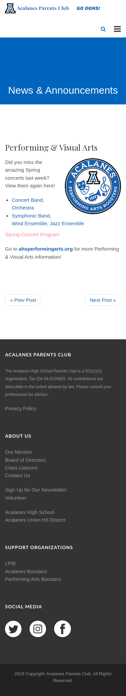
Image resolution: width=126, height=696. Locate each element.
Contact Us (17, 475)
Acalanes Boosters (26, 571)
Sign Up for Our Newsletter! (36, 490)
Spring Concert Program (32, 234)
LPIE (10, 563)
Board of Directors (25, 460)
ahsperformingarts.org (46, 249)
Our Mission (18, 452)
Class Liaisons (21, 467)
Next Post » (103, 300)
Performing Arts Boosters (33, 579)
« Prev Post (23, 300)
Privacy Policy (20, 408)
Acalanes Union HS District (35, 520)
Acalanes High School (29, 512)
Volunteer (15, 498)
